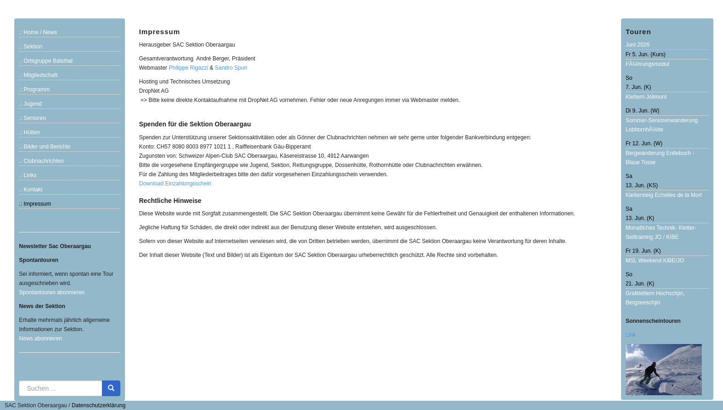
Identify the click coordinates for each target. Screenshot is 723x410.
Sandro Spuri (231, 68)
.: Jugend (30, 104)
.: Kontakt (30, 189)
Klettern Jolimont (646, 97)
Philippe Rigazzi (188, 68)
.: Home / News (38, 32)
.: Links (27, 175)
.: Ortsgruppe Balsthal (45, 61)
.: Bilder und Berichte (44, 146)
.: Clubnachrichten (41, 161)
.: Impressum (35, 204)
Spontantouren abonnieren (51, 292)
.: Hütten (29, 132)
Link (631, 335)
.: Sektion (30, 46)
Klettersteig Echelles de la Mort (664, 195)
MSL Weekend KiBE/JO (655, 260)
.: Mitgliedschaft (38, 75)
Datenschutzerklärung (98, 405)
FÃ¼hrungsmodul (648, 64)
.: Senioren (32, 118)
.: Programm (34, 89)
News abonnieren (40, 338)
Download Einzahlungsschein (175, 183)
